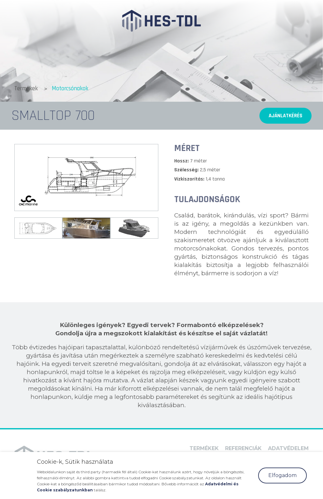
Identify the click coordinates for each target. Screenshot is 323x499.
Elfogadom (282, 475)
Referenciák (243, 448)
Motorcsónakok (70, 88)
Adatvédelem (288, 448)
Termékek (26, 88)
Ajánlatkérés (285, 115)
